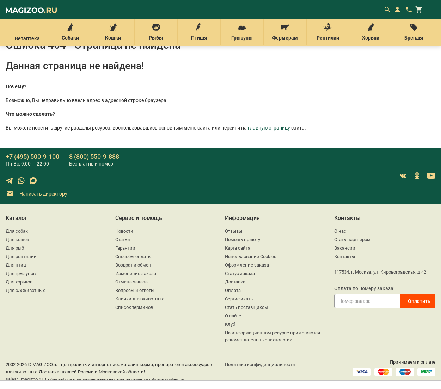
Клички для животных (139, 298)
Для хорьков (19, 282)
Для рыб (15, 248)
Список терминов (134, 307)
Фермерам (285, 32)
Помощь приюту (242, 239)
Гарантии (125, 248)
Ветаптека (27, 32)
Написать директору (36, 194)
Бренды (413, 32)
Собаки (70, 32)
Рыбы (156, 32)
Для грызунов (21, 273)
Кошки (113, 32)
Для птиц (16, 265)
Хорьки (370, 32)
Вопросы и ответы (134, 290)
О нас (340, 231)
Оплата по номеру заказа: (364, 288)
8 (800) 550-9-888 (94, 156)
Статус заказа (240, 273)
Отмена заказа (131, 282)
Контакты (344, 256)
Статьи (122, 239)
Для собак (17, 231)
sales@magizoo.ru (24, 379)
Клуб (230, 324)
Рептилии (328, 32)
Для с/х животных (25, 290)
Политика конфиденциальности (260, 364)
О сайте (233, 315)
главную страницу (269, 128)
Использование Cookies (250, 256)
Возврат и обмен (133, 265)
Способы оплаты (133, 256)
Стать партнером (352, 239)
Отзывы (233, 231)
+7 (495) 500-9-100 (32, 156)
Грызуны (242, 32)
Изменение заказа (135, 273)
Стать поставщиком (246, 307)
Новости (124, 231)
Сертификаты (239, 298)
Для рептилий (21, 256)
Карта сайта (237, 248)
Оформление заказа (247, 265)
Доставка (235, 282)
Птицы (199, 32)
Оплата (233, 290)
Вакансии (344, 248)
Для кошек (17, 239)
